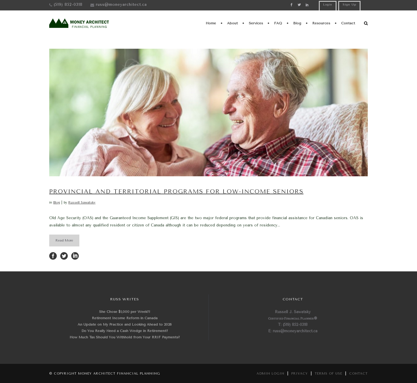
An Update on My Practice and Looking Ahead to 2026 (125, 324)
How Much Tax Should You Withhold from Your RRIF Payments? (125, 337)
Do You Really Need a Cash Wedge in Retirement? (124, 331)
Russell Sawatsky (82, 202)
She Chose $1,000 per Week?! (124, 312)
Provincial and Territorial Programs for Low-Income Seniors (176, 191)
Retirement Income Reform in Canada (125, 318)
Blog (56, 202)
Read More (64, 240)
